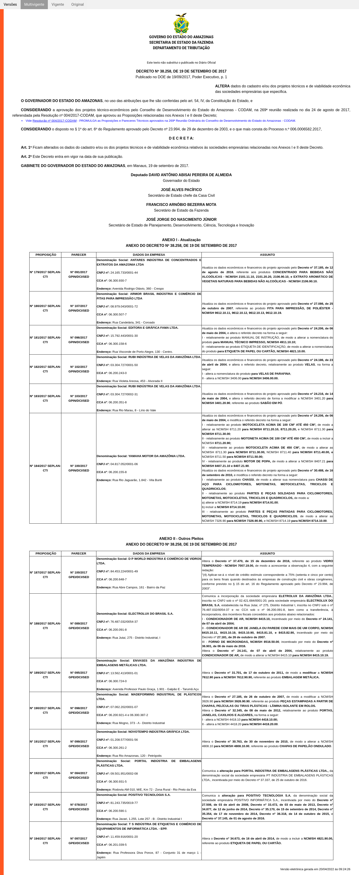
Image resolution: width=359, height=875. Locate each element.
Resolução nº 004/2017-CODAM (54, 120)
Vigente (58, 4)
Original (77, 4)
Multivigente (34, 4)
